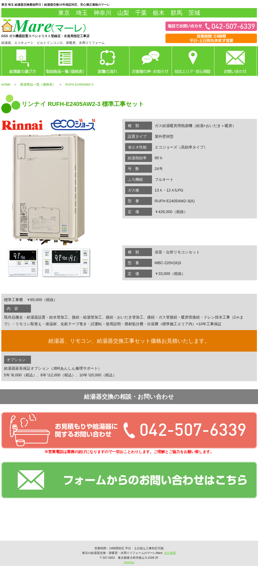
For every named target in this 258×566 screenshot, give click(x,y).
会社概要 (170, 552)
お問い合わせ (235, 61)
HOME (6, 84)
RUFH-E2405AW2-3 (79, 84)
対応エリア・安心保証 (193, 61)
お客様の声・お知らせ (150, 61)
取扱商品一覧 (65, 61)
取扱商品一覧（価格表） (38, 84)
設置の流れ (108, 61)
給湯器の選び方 (23, 61)
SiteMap (129, 562)
